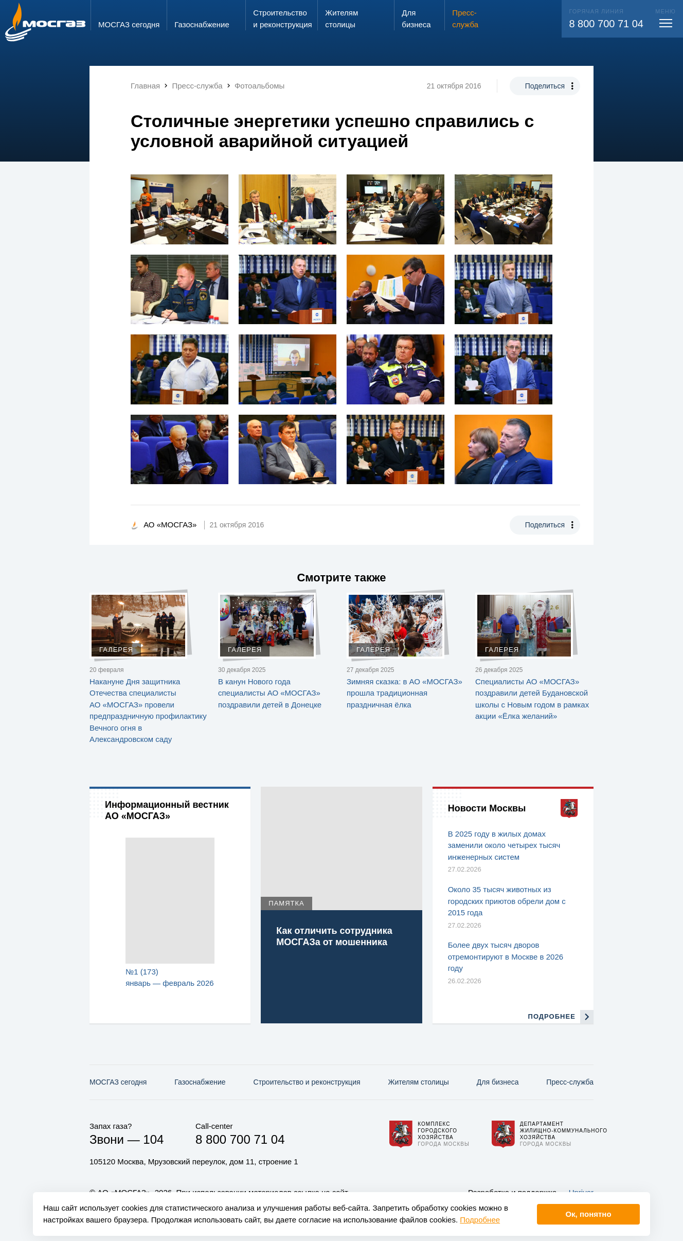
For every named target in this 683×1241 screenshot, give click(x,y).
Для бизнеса (498, 1082)
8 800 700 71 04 (606, 23)
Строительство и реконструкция (307, 1082)
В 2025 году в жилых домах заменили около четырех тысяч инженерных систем (504, 845)
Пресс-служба (570, 1082)
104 (153, 1139)
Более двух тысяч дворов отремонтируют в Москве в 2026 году (505, 956)
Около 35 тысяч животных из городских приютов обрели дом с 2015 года (507, 901)
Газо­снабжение (199, 1082)
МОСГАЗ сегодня (118, 1082)
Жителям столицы (418, 1082)
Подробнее (480, 1219)
